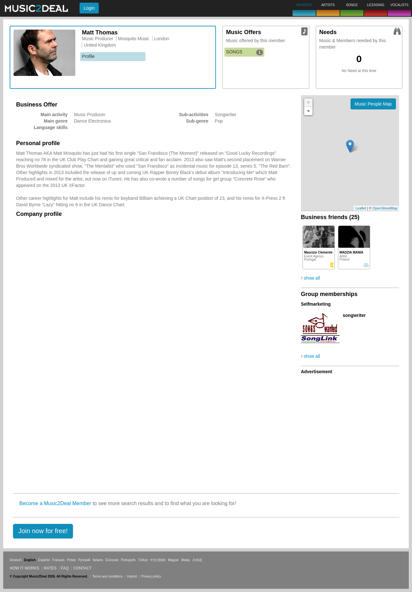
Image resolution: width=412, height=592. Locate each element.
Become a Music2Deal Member (55, 503)
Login (89, 8)
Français (58, 560)
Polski (71, 560)
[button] (43, 531)
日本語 (197, 560)
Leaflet (360, 208)
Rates (50, 568)
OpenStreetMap (385, 208)
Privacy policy (151, 576)
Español (44, 560)
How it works (24, 568)
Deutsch (16, 560)
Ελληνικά (112, 560)
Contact (82, 568)
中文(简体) (157, 560)
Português (128, 560)
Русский (84, 560)
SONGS (244, 52)
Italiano (98, 560)
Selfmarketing (316, 304)
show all (310, 278)
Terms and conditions (107, 576)
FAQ (65, 568)
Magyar (173, 560)
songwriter (354, 315)
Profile (88, 56)
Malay (185, 560)
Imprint (132, 576)
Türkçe (143, 560)
